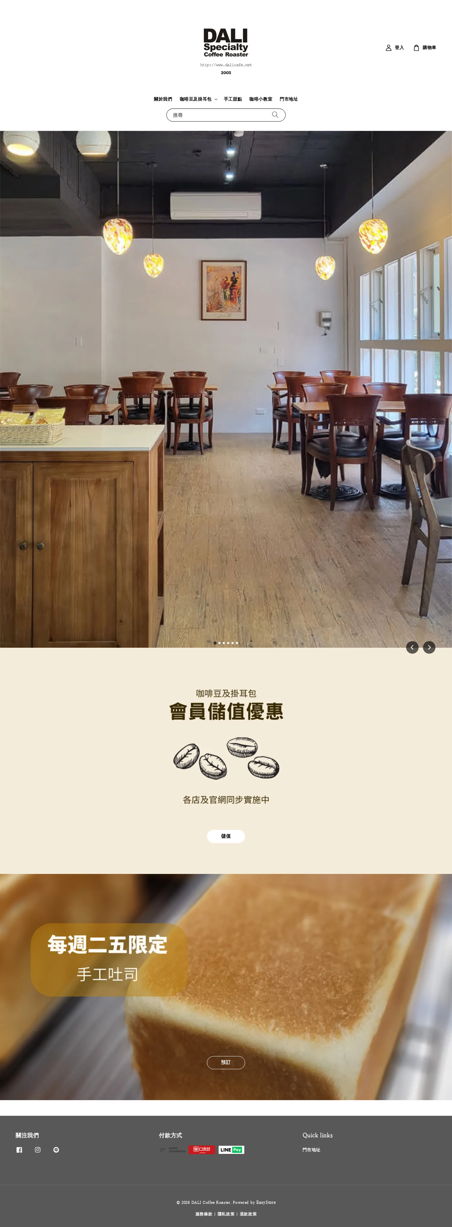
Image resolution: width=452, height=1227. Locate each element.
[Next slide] (429, 647)
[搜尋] (275, 115)
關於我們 (163, 99)
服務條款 (204, 1214)
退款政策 (248, 1214)
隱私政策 (226, 1214)
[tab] (215, 643)
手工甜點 (233, 99)
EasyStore (266, 1202)
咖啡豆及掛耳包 (196, 99)
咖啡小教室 (260, 99)
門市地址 (289, 99)
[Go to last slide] (412, 647)
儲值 (226, 836)
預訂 (226, 1062)
